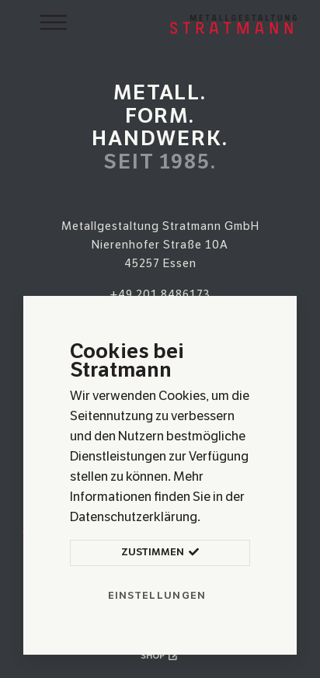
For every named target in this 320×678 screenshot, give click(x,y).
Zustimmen (160, 553)
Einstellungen (157, 595)
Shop (160, 655)
